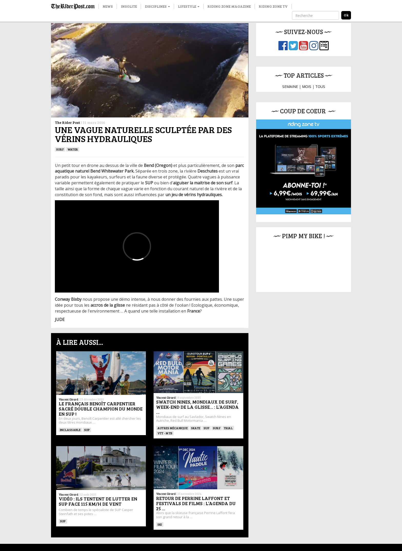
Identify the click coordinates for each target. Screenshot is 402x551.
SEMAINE (290, 86)
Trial (228, 428)
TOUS (320, 86)
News (108, 6)
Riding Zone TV (273, 6)
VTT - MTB (164, 433)
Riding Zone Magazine (229, 6)
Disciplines (157, 6)
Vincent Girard (68, 399)
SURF (60, 149)
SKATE (195, 428)
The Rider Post (67, 122)
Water (72, 149)
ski (159, 524)
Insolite (129, 6)
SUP (87, 430)
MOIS (306, 86)
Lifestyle (188, 6)
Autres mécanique (172, 428)
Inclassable (70, 430)
